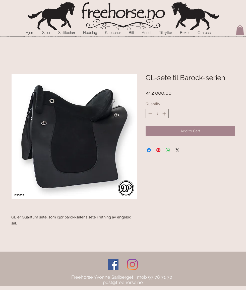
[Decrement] (149, 113)
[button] (240, 30)
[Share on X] (177, 150)
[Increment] (164, 113)
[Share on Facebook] (149, 150)
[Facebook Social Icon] (113, 264)
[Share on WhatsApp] (168, 150)
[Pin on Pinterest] (158, 150)
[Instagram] (132, 264)
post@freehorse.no (123, 282)
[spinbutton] (157, 113)
